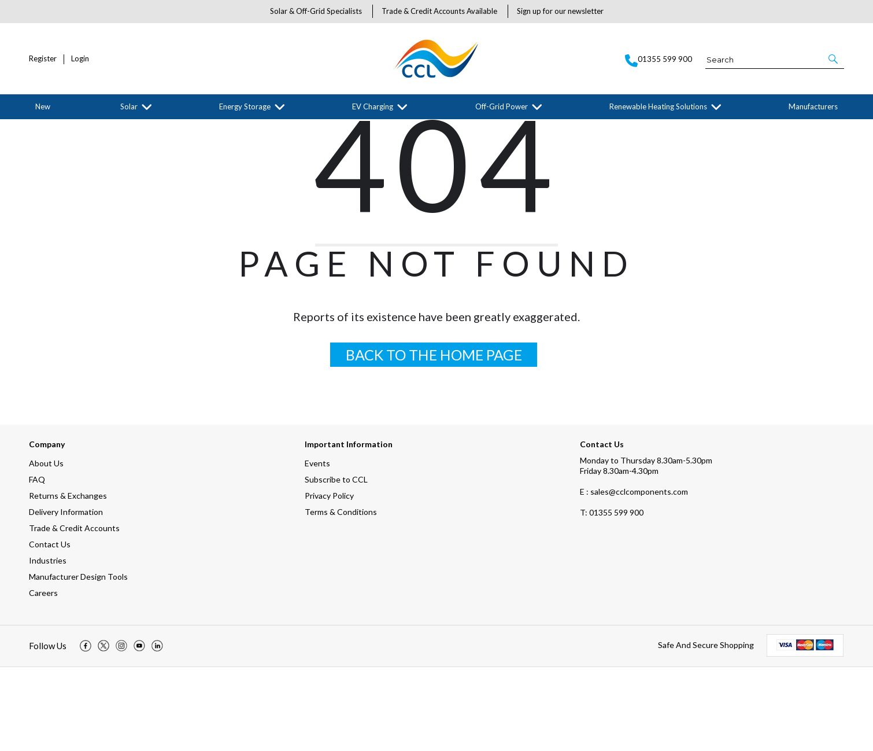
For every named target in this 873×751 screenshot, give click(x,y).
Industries (47, 644)
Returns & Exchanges (68, 579)
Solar (129, 106)
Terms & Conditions (341, 596)
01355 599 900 (611, 596)
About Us (46, 547)
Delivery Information (66, 596)
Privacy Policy (329, 579)
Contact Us (50, 628)
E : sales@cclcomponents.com (634, 575)
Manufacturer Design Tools (78, 660)
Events (317, 547)
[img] (85, 730)
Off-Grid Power (501, 106)
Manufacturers (813, 106)
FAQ (37, 563)
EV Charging (372, 106)
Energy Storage (245, 106)
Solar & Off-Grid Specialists (316, 11)
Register (43, 58)
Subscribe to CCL (336, 563)
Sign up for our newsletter (560, 11)
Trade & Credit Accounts (74, 612)
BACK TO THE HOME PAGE (434, 438)
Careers (43, 677)
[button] (834, 59)
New (42, 106)
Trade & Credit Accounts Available (439, 11)
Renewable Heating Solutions (658, 106)
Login (80, 58)
